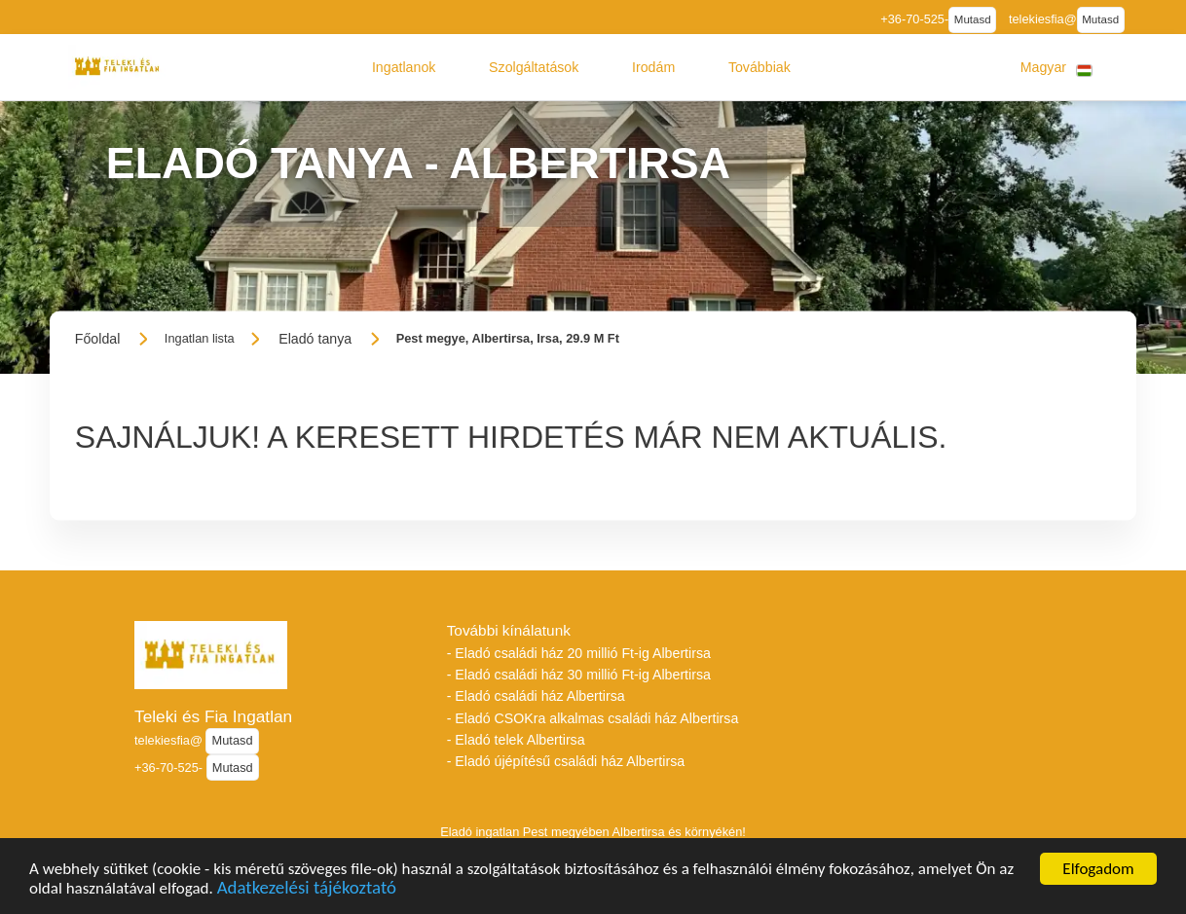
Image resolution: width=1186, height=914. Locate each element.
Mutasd (972, 19)
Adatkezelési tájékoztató (306, 891)
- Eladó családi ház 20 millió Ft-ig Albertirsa (579, 653)
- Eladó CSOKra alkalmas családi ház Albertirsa (593, 718)
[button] (404, 67)
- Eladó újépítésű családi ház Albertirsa (566, 761)
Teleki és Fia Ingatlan (213, 716)
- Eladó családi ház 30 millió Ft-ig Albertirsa (579, 674)
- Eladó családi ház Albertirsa (536, 696)
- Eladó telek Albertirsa (516, 740)
